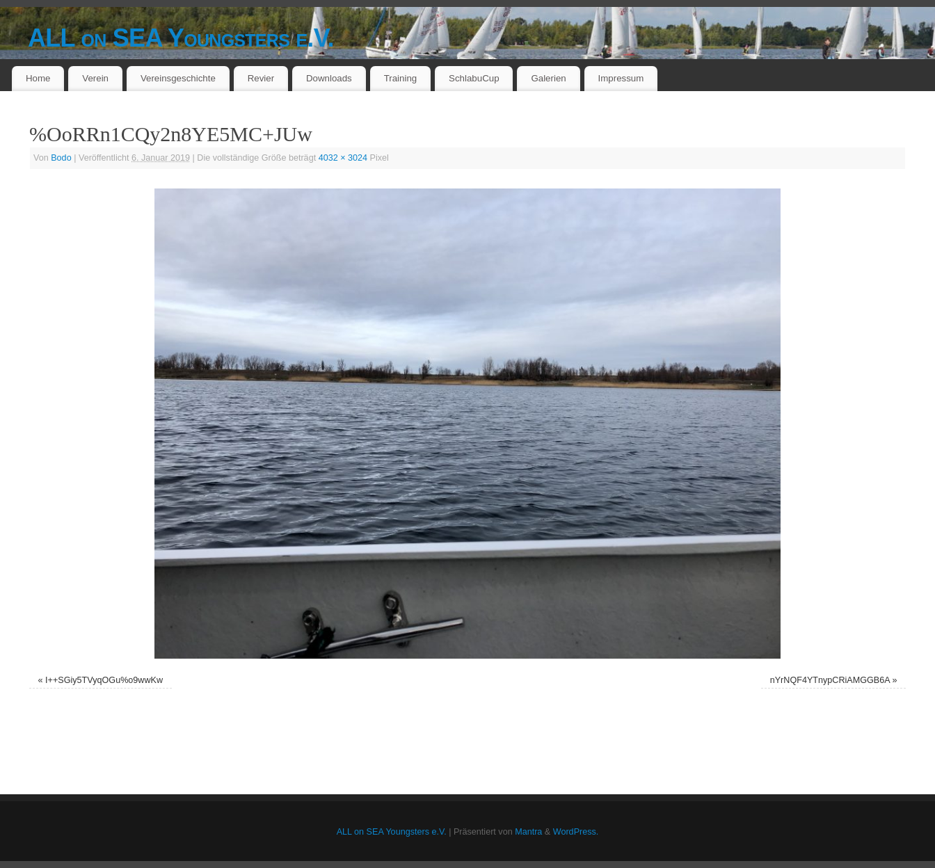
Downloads (329, 78)
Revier (261, 78)
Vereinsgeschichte (178, 78)
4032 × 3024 (343, 158)
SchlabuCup (474, 78)
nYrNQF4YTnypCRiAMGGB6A (830, 680)
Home (38, 78)
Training (400, 78)
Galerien (548, 78)
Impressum (621, 78)
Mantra (528, 832)
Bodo (61, 158)
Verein (95, 78)
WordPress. (576, 832)
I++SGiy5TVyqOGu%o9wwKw (104, 680)
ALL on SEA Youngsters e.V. (181, 38)
